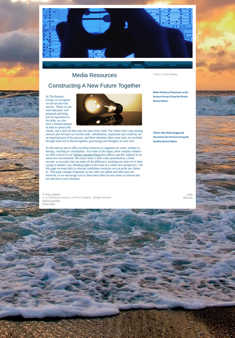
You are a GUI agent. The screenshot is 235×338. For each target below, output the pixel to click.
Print (46, 194)
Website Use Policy (51, 200)
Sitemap (56, 194)
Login (190, 194)
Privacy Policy (48, 203)
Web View (188, 197)
